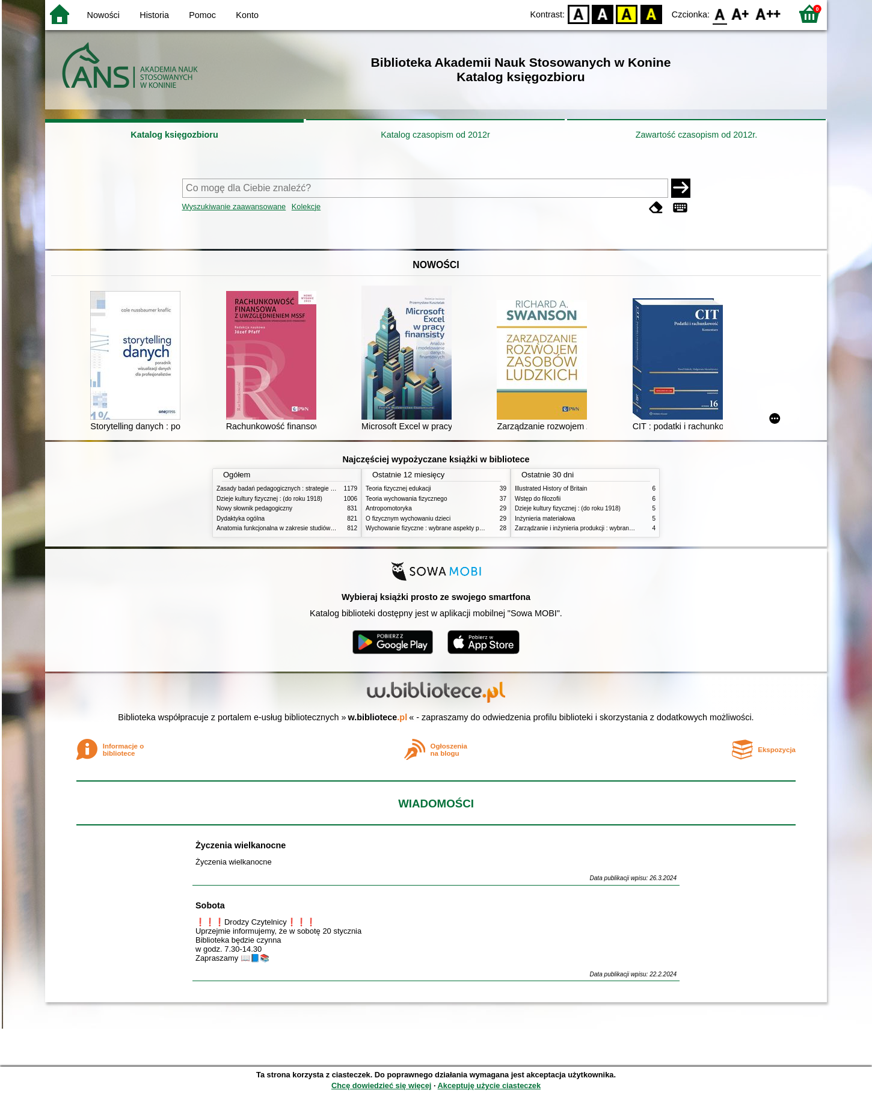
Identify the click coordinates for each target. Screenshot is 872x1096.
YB (627, 13)
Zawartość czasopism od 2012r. (696, 134)
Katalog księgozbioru (174, 134)
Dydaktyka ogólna (240, 518)
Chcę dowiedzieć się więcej (381, 1085)
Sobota (210, 905)
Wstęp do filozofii (537, 498)
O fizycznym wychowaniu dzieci (408, 518)
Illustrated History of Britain (551, 488)
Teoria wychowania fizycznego (406, 498)
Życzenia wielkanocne (240, 845)
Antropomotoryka (389, 508)
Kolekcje (306, 206)
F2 (768, 13)
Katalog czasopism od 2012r (435, 134)
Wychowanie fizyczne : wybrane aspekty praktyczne (435, 528)
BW (602, 13)
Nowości (103, 15)
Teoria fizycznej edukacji (398, 488)
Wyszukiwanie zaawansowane (234, 206)
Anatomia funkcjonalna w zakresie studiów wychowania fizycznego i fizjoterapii (322, 528)
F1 (740, 13)
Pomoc (202, 15)
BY (651, 13)
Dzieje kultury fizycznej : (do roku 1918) (269, 498)
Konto (247, 15)
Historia (154, 15)
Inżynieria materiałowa (545, 518)
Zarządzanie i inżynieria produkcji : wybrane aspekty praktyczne (600, 528)
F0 (719, 13)
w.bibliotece (378, 717)
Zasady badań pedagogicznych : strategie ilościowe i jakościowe (302, 488)
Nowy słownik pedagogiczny (254, 508)
